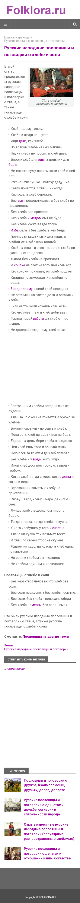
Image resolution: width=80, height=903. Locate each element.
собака (19, 265)
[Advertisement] (44, 370)
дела (22, 141)
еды (41, 160)
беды (13, 165)
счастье (58, 528)
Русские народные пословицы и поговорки (34, 41)
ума (20, 201)
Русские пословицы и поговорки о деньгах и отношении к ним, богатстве (47, 853)
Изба (15, 230)
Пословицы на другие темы (46, 637)
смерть (35, 605)
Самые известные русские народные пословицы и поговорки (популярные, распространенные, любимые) (49, 831)
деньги (67, 477)
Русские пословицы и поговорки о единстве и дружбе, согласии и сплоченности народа (44, 807)
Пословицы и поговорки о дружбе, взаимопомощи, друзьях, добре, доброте (45, 785)
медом (35, 218)
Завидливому (22, 289)
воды (37, 459)
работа (38, 319)
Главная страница (17, 37)
